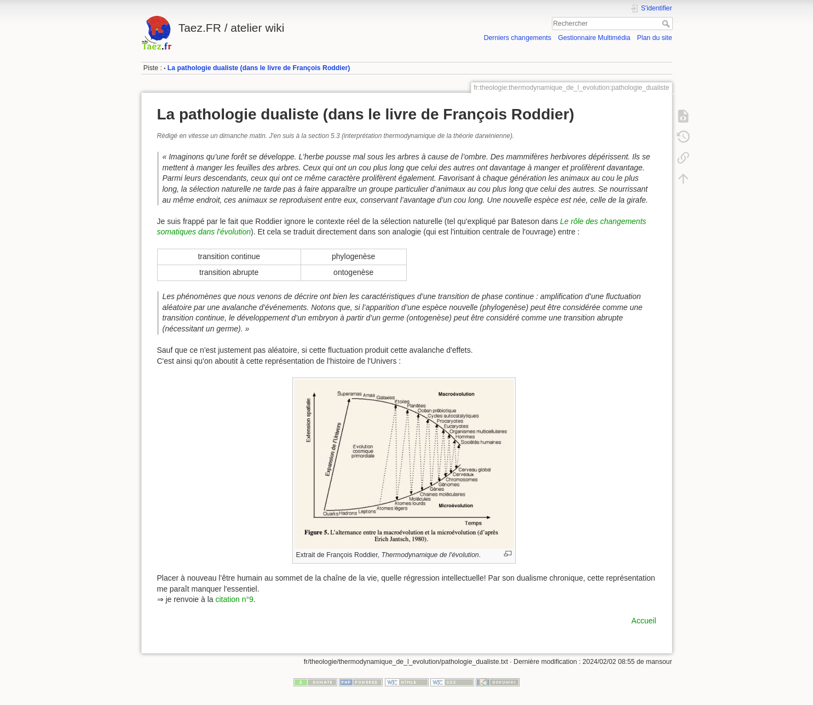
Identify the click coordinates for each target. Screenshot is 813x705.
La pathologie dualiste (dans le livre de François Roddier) (259, 68)
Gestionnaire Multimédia (594, 38)
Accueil (643, 620)
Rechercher (667, 23)
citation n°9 (234, 599)
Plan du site (654, 38)
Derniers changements (517, 38)
